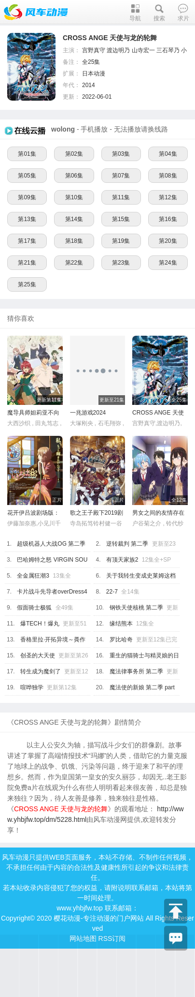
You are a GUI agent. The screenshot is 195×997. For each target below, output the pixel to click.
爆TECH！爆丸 (39, 623)
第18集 (74, 241)
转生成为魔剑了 (40, 671)
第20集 (168, 241)
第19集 (121, 241)
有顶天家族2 (122, 559)
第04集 (168, 153)
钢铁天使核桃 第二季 (136, 607)
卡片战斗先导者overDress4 (52, 591)
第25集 (27, 284)
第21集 (27, 262)
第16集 (168, 219)
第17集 (27, 241)
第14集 (74, 219)
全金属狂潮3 (33, 575)
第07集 (121, 175)
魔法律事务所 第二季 (136, 671)
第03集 (121, 153)
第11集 (121, 197)
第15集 (121, 219)
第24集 (168, 262)
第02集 (74, 153)
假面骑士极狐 (34, 607)
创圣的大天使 (37, 655)
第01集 (27, 153)
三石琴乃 (168, 50)
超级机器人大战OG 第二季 (51, 543)
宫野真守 (93, 50)
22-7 (112, 591)
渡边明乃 (118, 50)
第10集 (74, 197)
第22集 (74, 262)
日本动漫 (93, 73)
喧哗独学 (31, 687)
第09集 (27, 197)
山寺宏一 (143, 50)
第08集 (168, 175)
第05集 (27, 175)
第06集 (74, 175)
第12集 (168, 197)
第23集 (121, 262)
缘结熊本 (121, 623)
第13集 (27, 219)
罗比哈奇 (121, 639)
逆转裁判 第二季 (127, 543)
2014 (88, 85)
